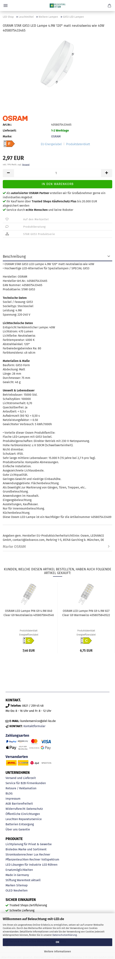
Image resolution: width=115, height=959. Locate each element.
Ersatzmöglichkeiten (19, 870)
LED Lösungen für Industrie (23, 864)
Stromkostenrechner (19, 854)
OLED (9, 890)
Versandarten (17, 757)
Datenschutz (34, 809)
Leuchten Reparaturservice (24, 819)
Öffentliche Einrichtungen (23, 814)
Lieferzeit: (9, 130)
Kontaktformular (34, 726)
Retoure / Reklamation (21, 788)
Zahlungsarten (17, 735)
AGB (8, 803)
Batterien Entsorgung (20, 824)
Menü (6, 5)
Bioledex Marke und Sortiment (26, 849)
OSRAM (56, 136)
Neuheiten (20, 890)
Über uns (12, 829)
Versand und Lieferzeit (21, 778)
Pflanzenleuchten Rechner (23, 859)
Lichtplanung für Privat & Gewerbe (29, 844)
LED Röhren (49, 864)
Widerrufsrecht (15, 809)
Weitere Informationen (57, 951)
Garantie (24, 829)
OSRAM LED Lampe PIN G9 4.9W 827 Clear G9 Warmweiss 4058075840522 (86, 613)
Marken (10, 885)
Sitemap (22, 885)
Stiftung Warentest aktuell (23, 880)
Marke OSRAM (14, 546)
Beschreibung (14, 256)
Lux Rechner (42, 854)
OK (57, 942)
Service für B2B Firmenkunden (26, 783)
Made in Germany (17, 875)
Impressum (13, 798)
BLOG (9, 793)
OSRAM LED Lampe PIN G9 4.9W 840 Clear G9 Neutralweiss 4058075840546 (29, 613)
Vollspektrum (50, 859)
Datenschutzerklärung (64, 935)
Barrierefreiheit (22, 803)
